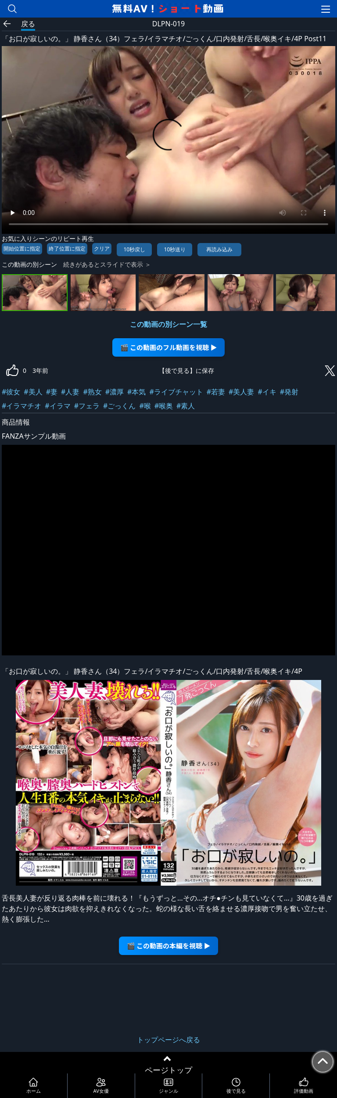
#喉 (145, 405)
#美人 (33, 391)
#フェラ (87, 405)
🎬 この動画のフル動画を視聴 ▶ (168, 347)
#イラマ (57, 405)
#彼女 (11, 391)
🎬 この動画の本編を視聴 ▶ (169, 945)
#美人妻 (241, 391)
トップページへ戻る (168, 1039)
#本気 (136, 391)
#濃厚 (114, 391)
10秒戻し (134, 249)
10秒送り (175, 249)
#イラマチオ (21, 405)
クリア (102, 248)
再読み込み (219, 249)
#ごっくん (119, 405)
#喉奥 (163, 405)
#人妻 (70, 391)
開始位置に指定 (22, 248)
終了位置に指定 (67, 248)
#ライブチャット (176, 391)
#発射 (289, 391)
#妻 (51, 391)
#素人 (185, 405)
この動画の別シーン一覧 (168, 324)
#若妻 (216, 391)
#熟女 (92, 391)
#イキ (267, 391)
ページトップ (168, 1070)
